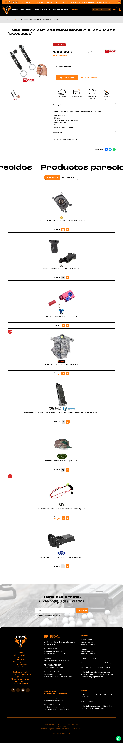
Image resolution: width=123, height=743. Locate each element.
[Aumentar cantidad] (80, 66)
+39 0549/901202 (54, 649)
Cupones (20, 666)
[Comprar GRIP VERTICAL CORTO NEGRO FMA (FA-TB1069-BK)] (63, 277)
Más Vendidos (69, 177)
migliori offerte (61, 603)
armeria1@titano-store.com (59, 709)
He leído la (48, 615)
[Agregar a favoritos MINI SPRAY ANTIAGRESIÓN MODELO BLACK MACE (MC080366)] (89, 77)
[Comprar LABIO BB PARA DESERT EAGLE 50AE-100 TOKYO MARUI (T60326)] (63, 566)
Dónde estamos (20, 681)
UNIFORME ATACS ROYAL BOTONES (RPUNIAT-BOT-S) (61, 364)
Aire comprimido (26, 9)
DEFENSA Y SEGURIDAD (32, 20)
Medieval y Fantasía (61, 9)
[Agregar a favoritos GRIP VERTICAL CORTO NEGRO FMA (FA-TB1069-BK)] (67, 277)
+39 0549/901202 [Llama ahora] (82, 2)
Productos (10, 20)
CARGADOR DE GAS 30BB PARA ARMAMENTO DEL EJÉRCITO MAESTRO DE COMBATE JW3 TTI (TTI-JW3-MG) (61, 413)
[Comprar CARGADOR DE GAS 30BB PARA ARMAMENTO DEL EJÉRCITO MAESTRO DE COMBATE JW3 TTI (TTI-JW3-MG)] (63, 422)
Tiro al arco (47, 9)
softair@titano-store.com (48, 2)
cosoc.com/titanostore (67, 676)
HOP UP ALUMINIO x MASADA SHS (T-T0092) (61, 316)
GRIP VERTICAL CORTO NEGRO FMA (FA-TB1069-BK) (61, 268)
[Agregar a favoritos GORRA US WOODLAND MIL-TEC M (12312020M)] (67, 470)
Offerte (74, 9)
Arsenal (37, 9)
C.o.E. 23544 (61, 726)
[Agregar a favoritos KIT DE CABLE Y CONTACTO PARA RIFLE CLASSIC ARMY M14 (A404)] (67, 518)
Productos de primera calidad (20, 674)
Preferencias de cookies (71, 724)
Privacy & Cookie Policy (51, 724)
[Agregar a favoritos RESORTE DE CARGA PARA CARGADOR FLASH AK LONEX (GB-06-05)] (67, 229)
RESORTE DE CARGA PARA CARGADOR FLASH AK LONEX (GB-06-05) (61, 220)
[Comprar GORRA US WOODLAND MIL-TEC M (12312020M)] (63, 470)
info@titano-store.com (57, 653)
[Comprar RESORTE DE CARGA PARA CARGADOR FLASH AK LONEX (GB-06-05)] (63, 229)
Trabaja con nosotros (20, 684)
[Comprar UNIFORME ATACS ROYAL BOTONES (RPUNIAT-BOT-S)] (63, 373)
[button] (119, 2)
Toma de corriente (20, 664)
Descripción (84, 104)
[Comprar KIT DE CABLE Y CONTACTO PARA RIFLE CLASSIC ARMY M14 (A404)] (63, 518)
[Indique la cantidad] (76, 66)
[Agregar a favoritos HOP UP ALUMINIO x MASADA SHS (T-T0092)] (67, 325)
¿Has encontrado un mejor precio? (82, 52)
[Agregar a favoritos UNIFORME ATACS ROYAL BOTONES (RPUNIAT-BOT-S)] (67, 373)
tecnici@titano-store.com (53, 667)
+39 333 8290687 (59, 651)
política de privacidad (52, 615)
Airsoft (15, 9)
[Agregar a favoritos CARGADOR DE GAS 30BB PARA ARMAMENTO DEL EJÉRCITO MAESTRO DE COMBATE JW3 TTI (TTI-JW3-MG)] (68, 422)
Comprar (66, 77)
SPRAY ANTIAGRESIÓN (51, 20)
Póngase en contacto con (20, 679)
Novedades (52, 177)
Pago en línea (20, 677)
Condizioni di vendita (20, 672)
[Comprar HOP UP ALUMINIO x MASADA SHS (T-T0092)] (63, 325)
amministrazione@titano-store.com (107, 2)
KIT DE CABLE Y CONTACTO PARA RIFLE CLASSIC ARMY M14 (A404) (61, 509)
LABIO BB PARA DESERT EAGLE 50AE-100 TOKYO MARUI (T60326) (61, 557)
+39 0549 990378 (53, 705)
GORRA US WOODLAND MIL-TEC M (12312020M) (61, 461)
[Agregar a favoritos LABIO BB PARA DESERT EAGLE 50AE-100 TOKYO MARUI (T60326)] (67, 566)
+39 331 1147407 (58, 707)
